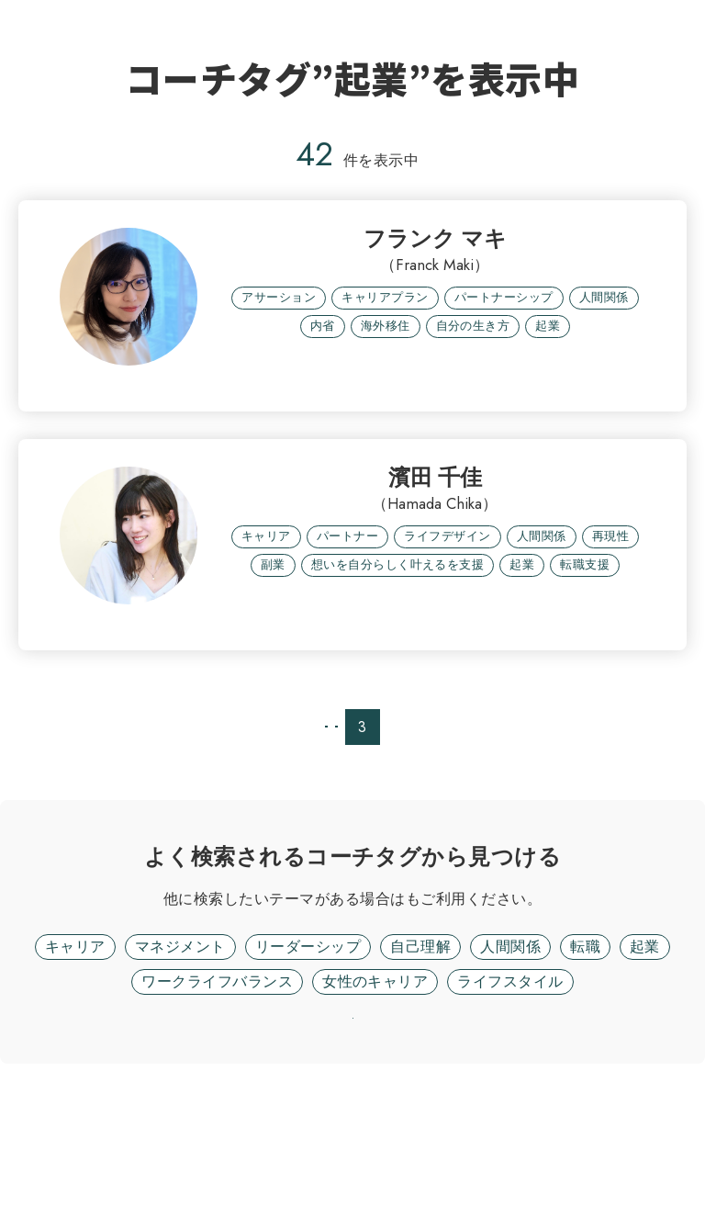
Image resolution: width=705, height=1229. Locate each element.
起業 (645, 1064)
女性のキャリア (375, 1099)
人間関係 (510, 1064)
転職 (585, 1064)
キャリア (75, 1064)
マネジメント (180, 1064)
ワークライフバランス (217, 1099)
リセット (352, 1159)
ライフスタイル (510, 1099)
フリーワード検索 (405, 1016)
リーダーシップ (308, 1064)
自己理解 (420, 1064)
